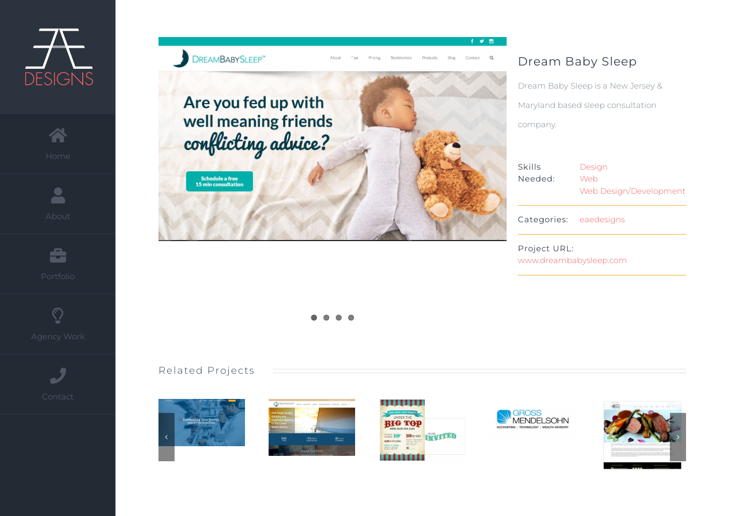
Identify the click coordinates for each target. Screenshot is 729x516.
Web (589, 178)
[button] (166, 437)
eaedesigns (602, 219)
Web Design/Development (632, 191)
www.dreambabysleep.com (572, 260)
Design (594, 167)
